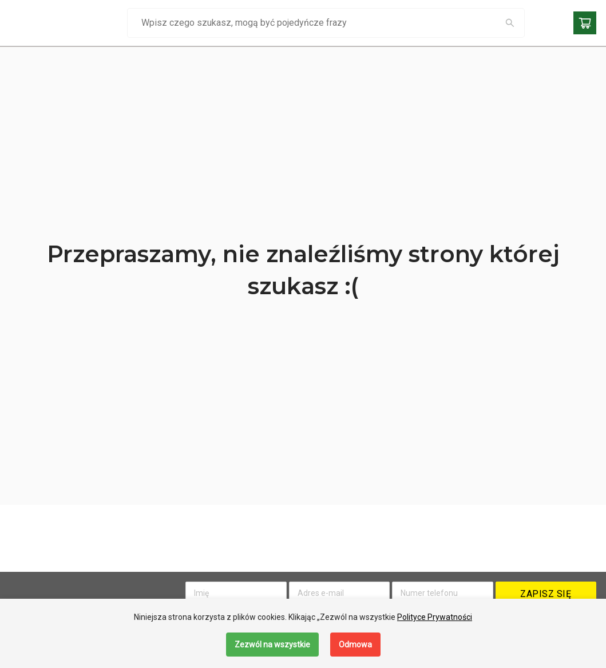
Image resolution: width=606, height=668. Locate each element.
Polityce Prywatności (434, 617)
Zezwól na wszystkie (272, 644)
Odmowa (355, 644)
